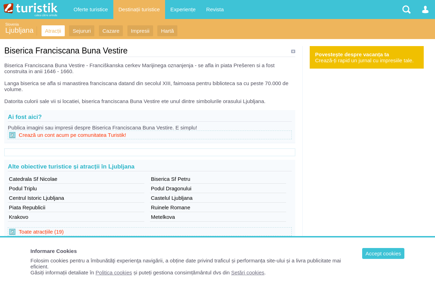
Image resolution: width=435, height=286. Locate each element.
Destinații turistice (139, 9)
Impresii (140, 31)
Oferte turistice (91, 9)
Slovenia (12, 24)
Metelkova (163, 217)
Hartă (167, 31)
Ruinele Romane (170, 207)
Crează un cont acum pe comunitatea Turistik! (72, 135)
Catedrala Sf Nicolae (33, 179)
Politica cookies (114, 272)
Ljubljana (19, 30)
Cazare (110, 31)
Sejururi (81, 31)
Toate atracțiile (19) (41, 232)
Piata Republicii (27, 207)
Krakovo (18, 217)
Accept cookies (383, 253)
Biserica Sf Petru (170, 179)
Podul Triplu (23, 188)
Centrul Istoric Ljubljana (36, 198)
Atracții (53, 31)
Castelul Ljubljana (172, 198)
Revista (215, 9)
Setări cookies (247, 272)
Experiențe (183, 9)
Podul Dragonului (171, 188)
